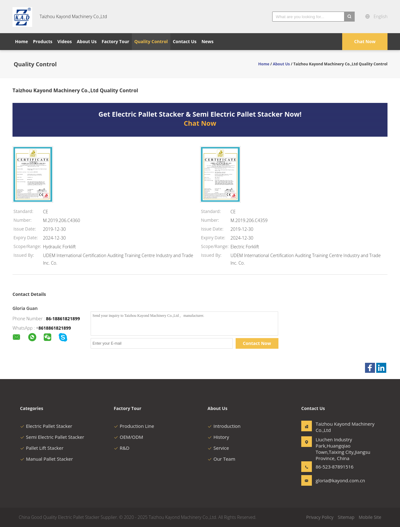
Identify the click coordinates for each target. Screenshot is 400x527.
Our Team (221, 459)
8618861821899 (54, 328)
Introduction (224, 426)
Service (218, 448)
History (218, 437)
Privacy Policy (319, 517)
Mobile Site (370, 517)
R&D (121, 448)
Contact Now (257, 343)
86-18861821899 (63, 319)
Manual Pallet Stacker (46, 459)
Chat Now (364, 41)
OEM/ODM (128, 437)
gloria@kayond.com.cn (335, 480)
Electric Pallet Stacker (46, 426)
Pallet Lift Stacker (41, 448)
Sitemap (346, 517)
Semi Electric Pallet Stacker (52, 437)
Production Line (134, 426)
